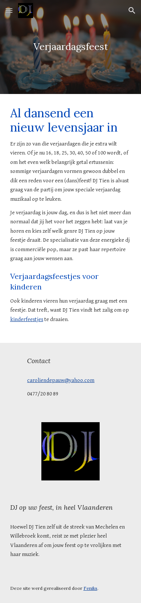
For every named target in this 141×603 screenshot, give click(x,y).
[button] (9, 10)
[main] (70, 47)
